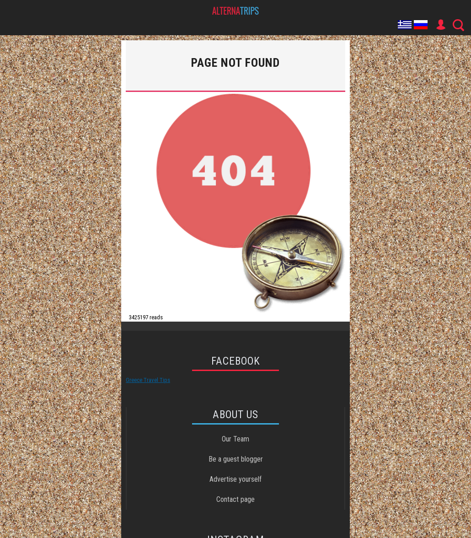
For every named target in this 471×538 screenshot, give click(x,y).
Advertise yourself (235, 479)
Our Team (235, 439)
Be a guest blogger (236, 459)
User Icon (440, 24)
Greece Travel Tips (148, 380)
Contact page (235, 499)
